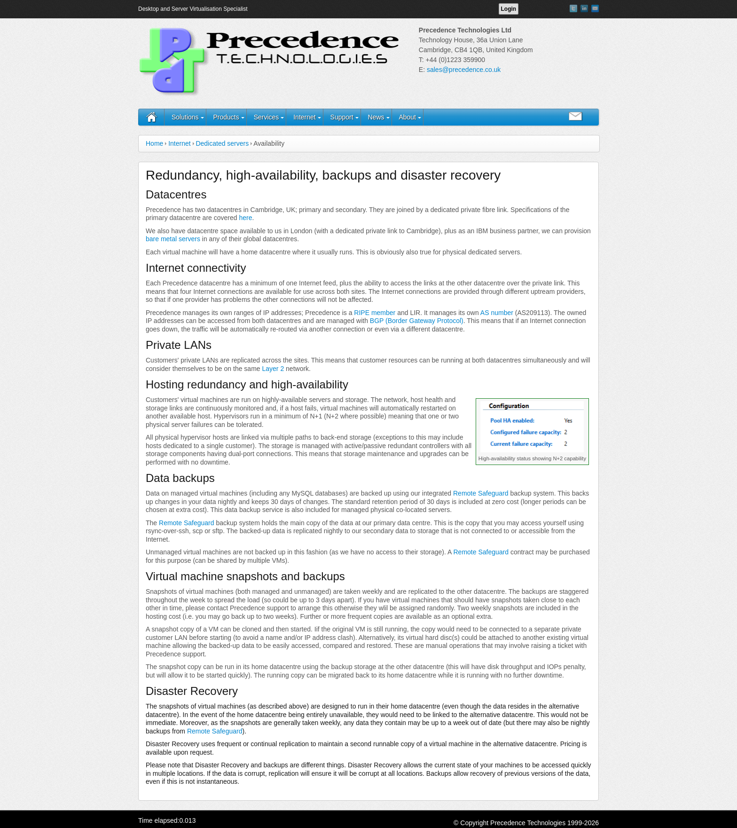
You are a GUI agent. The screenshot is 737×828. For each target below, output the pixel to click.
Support (341, 117)
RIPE (361, 312)
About (407, 117)
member (383, 312)
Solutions (185, 117)
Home (154, 143)
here (245, 217)
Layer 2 (273, 368)
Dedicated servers (222, 143)
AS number (496, 312)
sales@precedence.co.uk (464, 69)
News (376, 117)
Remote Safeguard (481, 493)
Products (226, 117)
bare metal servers (173, 239)
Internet (304, 117)
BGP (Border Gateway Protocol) (416, 320)
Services (266, 117)
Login (509, 9)
